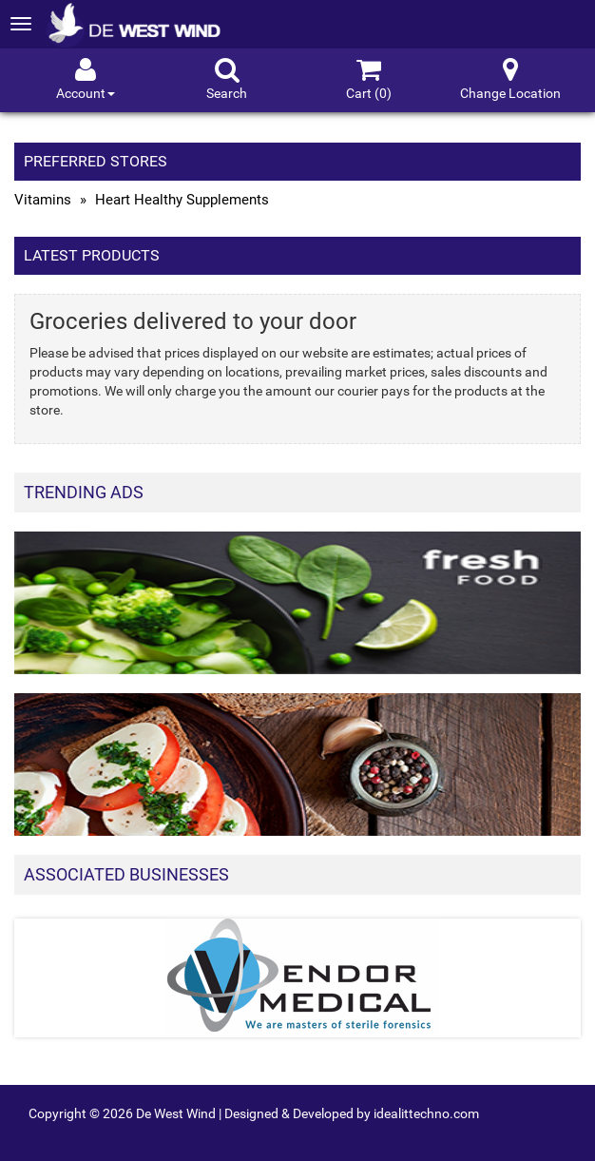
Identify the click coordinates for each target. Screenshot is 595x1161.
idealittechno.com (426, 1113)
